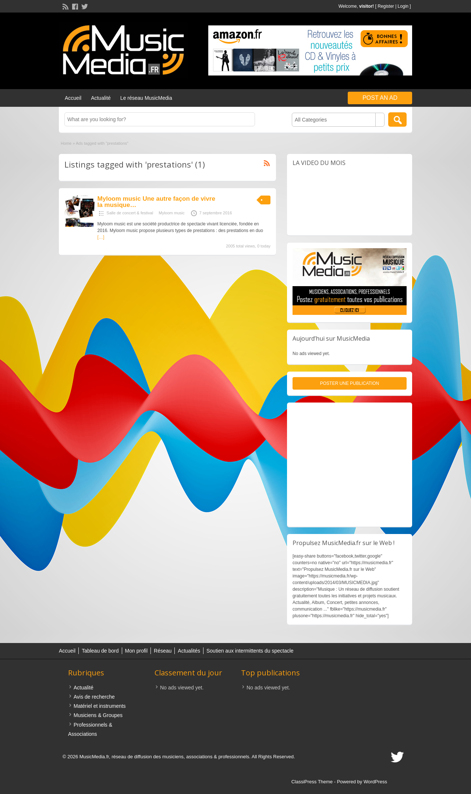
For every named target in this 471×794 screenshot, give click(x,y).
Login (403, 6)
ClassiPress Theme (312, 781)
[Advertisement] (350, 464)
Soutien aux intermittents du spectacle (250, 651)
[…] (101, 237)
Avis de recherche (94, 697)
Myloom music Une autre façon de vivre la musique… (156, 201)
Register (386, 6)
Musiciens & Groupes (98, 715)
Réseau (162, 651)
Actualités (189, 651)
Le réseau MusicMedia (146, 98)
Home (66, 143)
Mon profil (136, 651)
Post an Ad (379, 98)
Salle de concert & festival (130, 213)
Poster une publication (349, 383)
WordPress (375, 781)
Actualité (101, 98)
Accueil (73, 98)
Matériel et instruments (100, 706)
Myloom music (171, 213)
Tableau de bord (100, 651)
